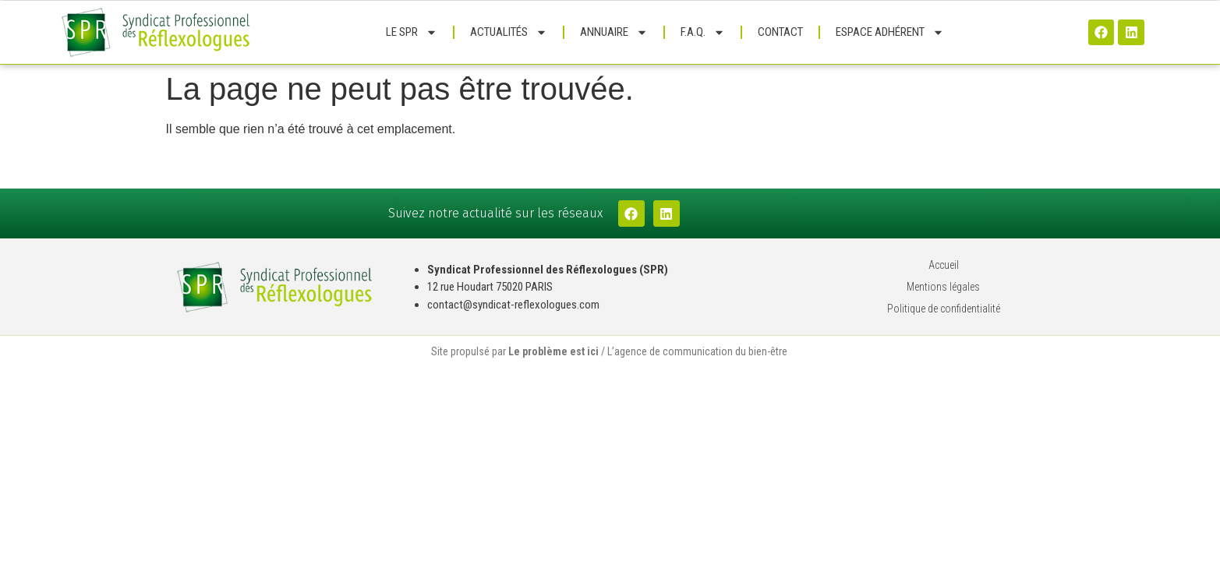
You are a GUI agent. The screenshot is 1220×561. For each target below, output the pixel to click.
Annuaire (614, 32)
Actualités (508, 32)
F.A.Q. (703, 32)
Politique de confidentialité (943, 308)
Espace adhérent (890, 32)
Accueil (943, 265)
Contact (780, 32)
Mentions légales (943, 286)
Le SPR (411, 32)
